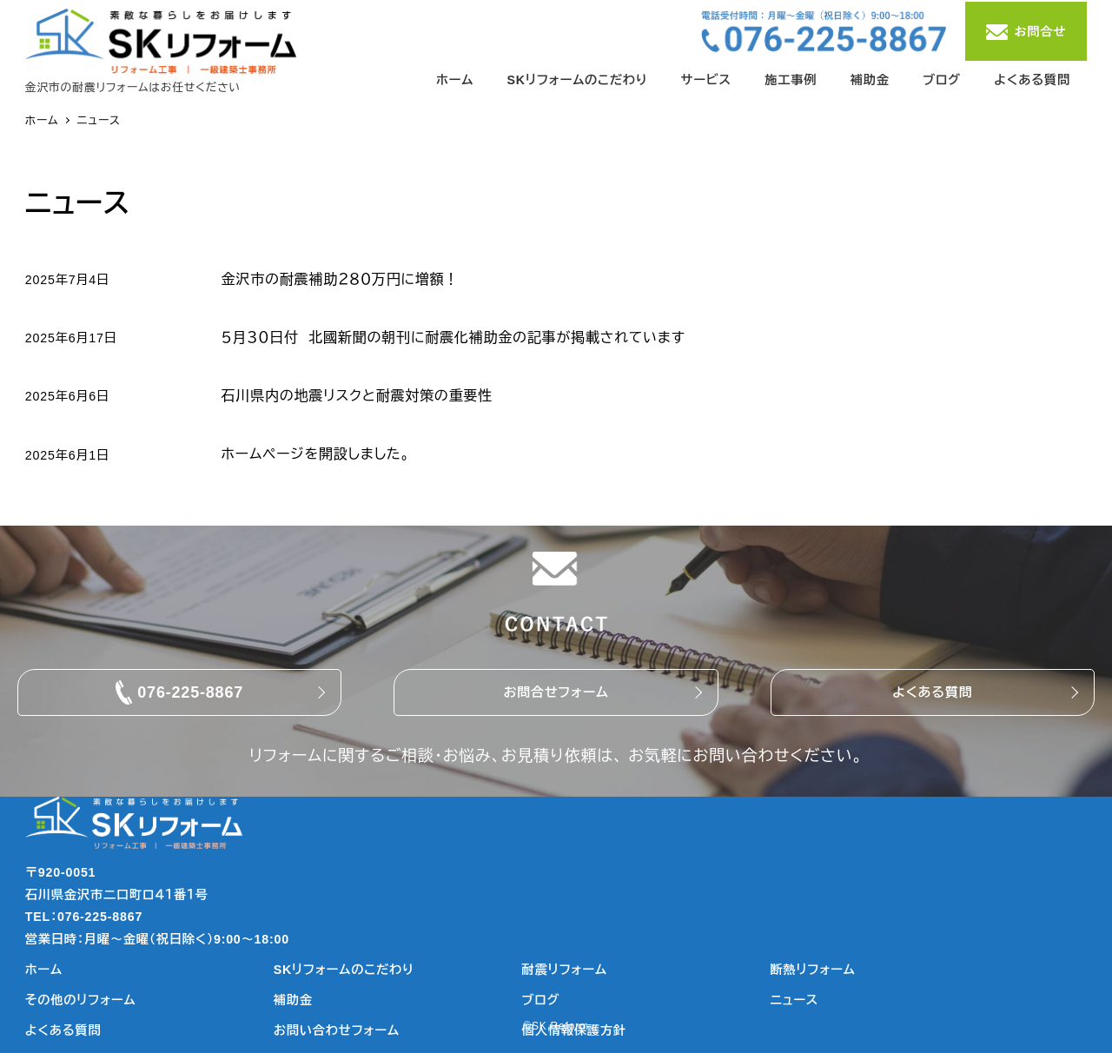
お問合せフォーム (555, 692)
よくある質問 (932, 692)
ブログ (541, 1000)
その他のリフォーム (80, 1000)
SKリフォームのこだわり (344, 970)
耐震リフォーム (564, 970)
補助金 (293, 1000)
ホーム (44, 970)
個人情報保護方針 (574, 1030)
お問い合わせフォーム (337, 1030)
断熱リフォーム (813, 970)
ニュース (795, 1000)
